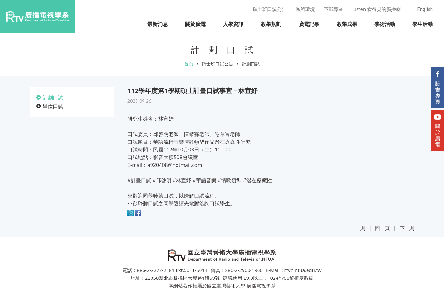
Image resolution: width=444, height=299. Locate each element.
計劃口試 (251, 64)
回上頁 (382, 228)
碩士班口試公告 (217, 64)
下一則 (407, 228)
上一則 (358, 228)
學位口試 (53, 106)
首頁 (188, 64)
